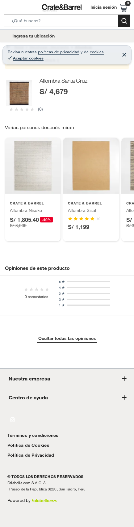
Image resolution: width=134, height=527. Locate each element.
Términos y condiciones (29, 435)
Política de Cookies (25, 445)
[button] (67, 22)
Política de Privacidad (28, 455)
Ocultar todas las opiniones (67, 338)
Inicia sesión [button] (105, 7)
